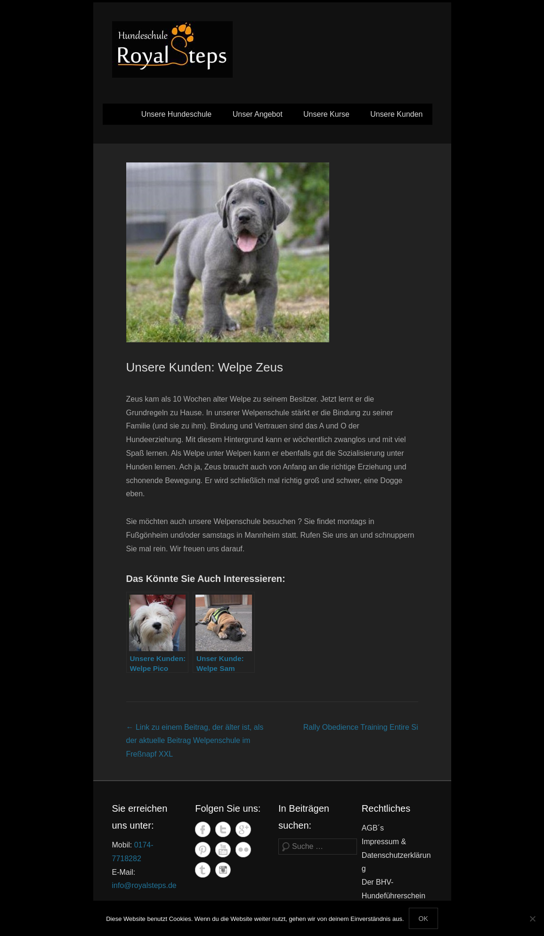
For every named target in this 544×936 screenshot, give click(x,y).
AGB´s (373, 828)
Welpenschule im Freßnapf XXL (195, 740)
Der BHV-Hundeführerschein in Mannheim (393, 895)
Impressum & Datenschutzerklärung (396, 855)
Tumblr (203, 870)
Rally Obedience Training (360, 727)
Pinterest (203, 849)
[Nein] (532, 918)
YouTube (223, 849)
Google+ (243, 829)
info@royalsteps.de (144, 885)
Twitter (223, 829)
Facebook (203, 829)
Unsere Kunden (396, 114)
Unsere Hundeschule (176, 114)
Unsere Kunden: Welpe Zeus (204, 367)
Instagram (223, 870)
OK (423, 918)
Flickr (243, 849)
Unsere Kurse (326, 114)
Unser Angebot (258, 114)
